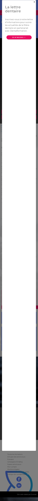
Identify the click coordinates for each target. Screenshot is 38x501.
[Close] (34, 2)
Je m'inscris (18, 37)
